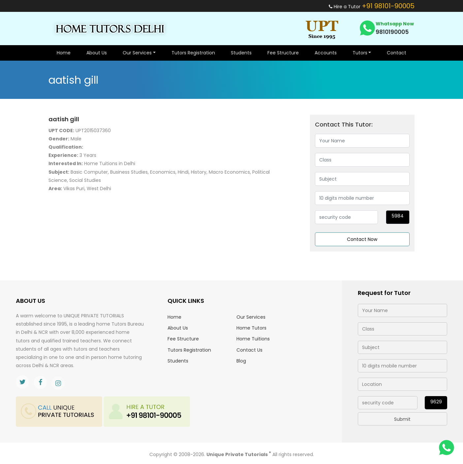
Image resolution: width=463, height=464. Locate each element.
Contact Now (362, 239)
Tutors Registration (193, 52)
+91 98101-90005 (388, 6)
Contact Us (249, 350)
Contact (396, 52)
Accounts (326, 52)
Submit (402, 419)
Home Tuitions (253, 338)
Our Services (137, 52)
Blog (241, 361)
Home (64, 52)
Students (241, 52)
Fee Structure (283, 52)
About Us (96, 52)
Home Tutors (251, 328)
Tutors (360, 52)
